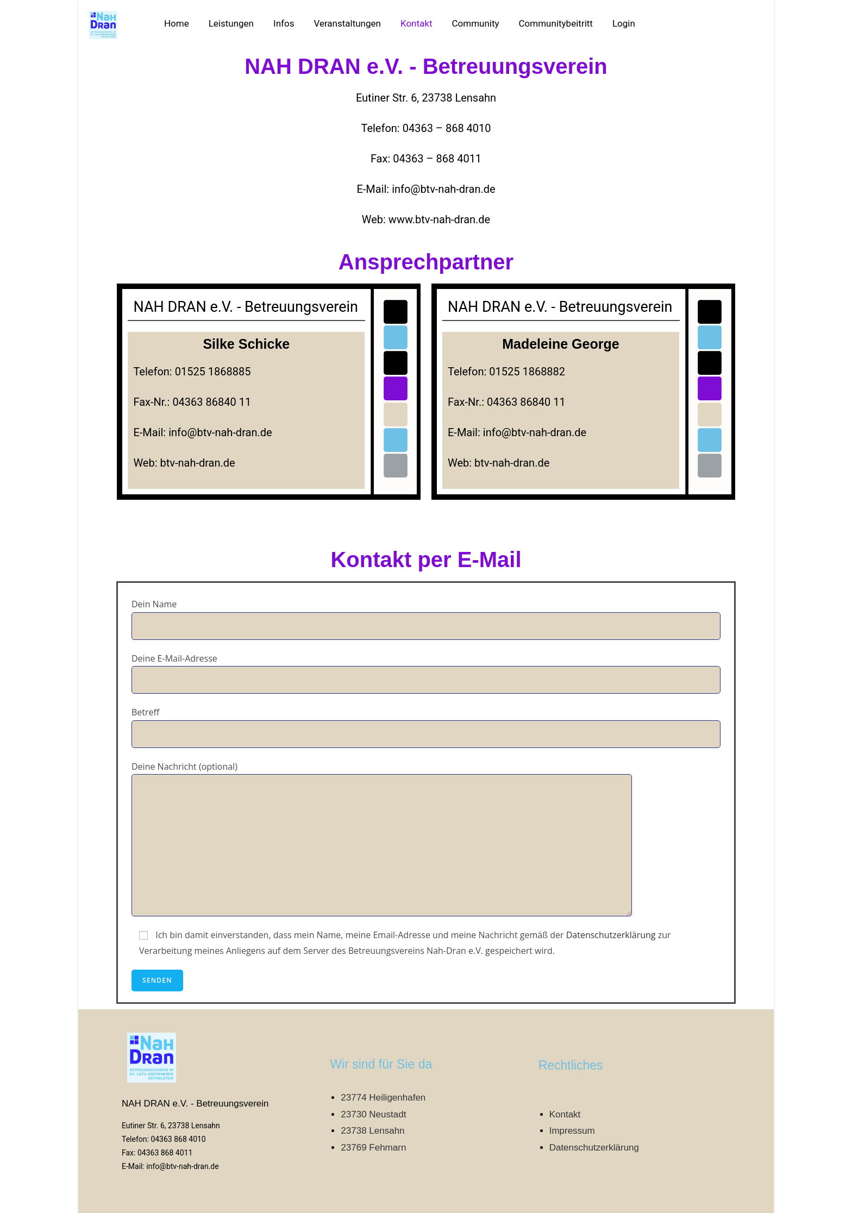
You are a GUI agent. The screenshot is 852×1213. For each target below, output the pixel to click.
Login (623, 23)
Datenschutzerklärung (611, 935)
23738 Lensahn (372, 1131)
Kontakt (416, 23)
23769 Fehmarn (373, 1147)
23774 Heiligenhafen (383, 1097)
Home (176, 23)
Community (475, 23)
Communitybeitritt (556, 23)
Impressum (572, 1131)
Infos (283, 23)
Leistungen (231, 23)
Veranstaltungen (347, 23)
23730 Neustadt (373, 1114)
